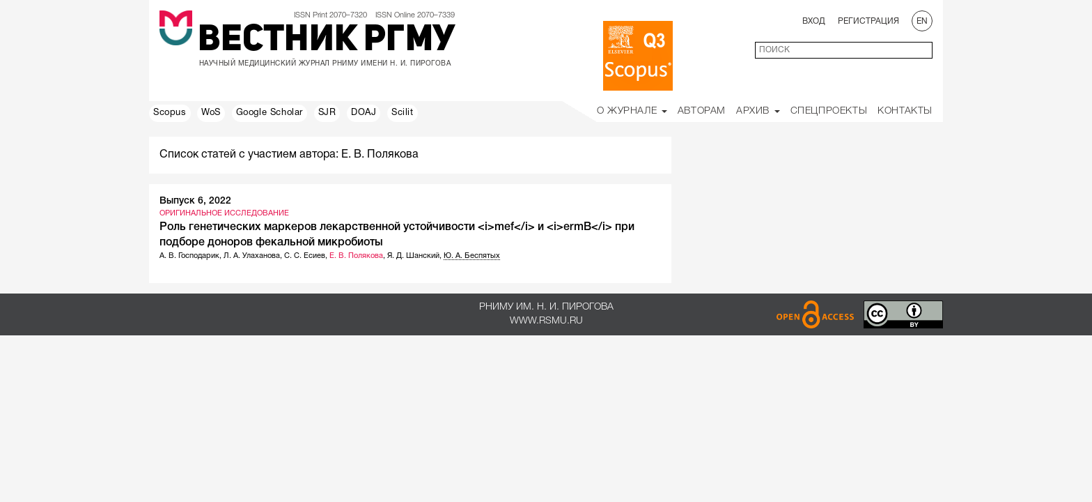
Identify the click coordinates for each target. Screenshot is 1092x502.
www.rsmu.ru (546, 321)
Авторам (702, 111)
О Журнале (632, 111)
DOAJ (363, 113)
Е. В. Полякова (356, 255)
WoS (211, 113)
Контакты (905, 111)
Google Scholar (269, 113)
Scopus (170, 113)
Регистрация (868, 21)
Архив (758, 111)
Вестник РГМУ (326, 41)
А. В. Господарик (189, 255)
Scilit (402, 113)
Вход (813, 21)
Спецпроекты (829, 111)
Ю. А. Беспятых (472, 255)
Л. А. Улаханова (252, 255)
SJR (327, 113)
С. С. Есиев (304, 255)
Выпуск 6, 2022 (195, 201)
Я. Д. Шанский (413, 255)
